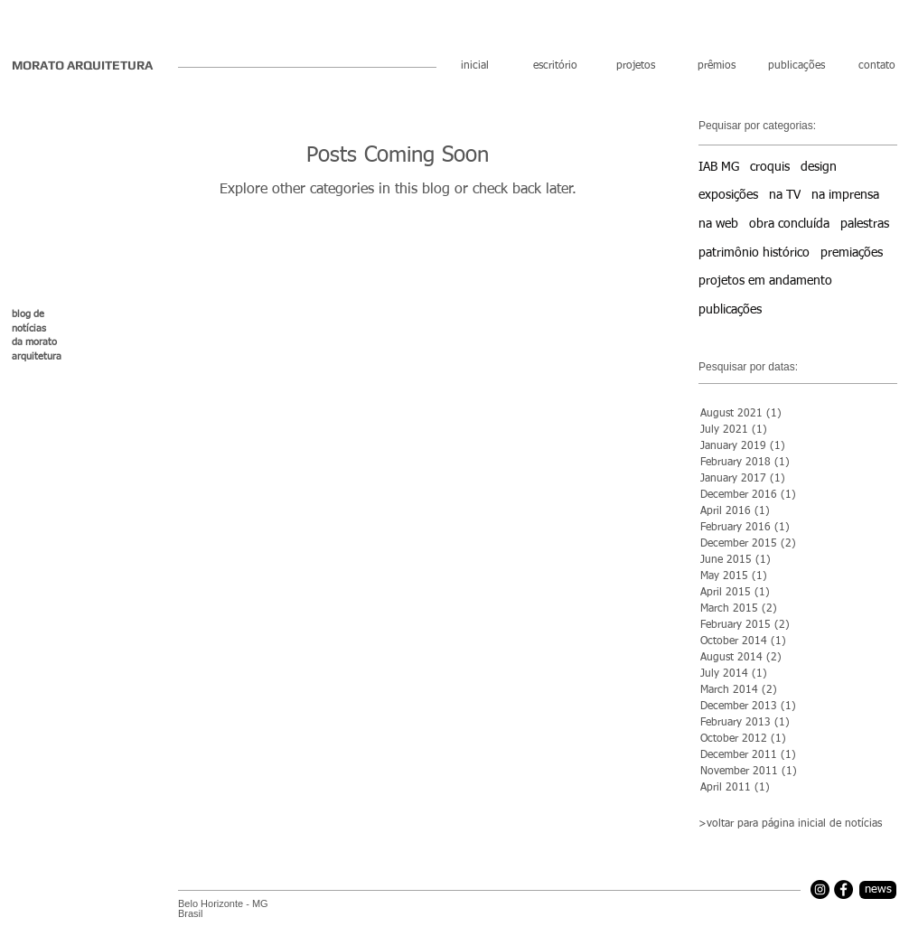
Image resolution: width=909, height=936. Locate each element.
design (819, 167)
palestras (864, 224)
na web (718, 224)
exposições (728, 195)
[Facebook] (843, 889)
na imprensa (845, 195)
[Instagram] (820, 889)
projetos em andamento (765, 281)
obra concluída (789, 224)
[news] (877, 890)
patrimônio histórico (754, 253)
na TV (785, 195)
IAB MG (718, 167)
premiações (851, 253)
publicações (730, 310)
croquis (770, 167)
